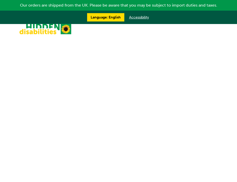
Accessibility (139, 17)
